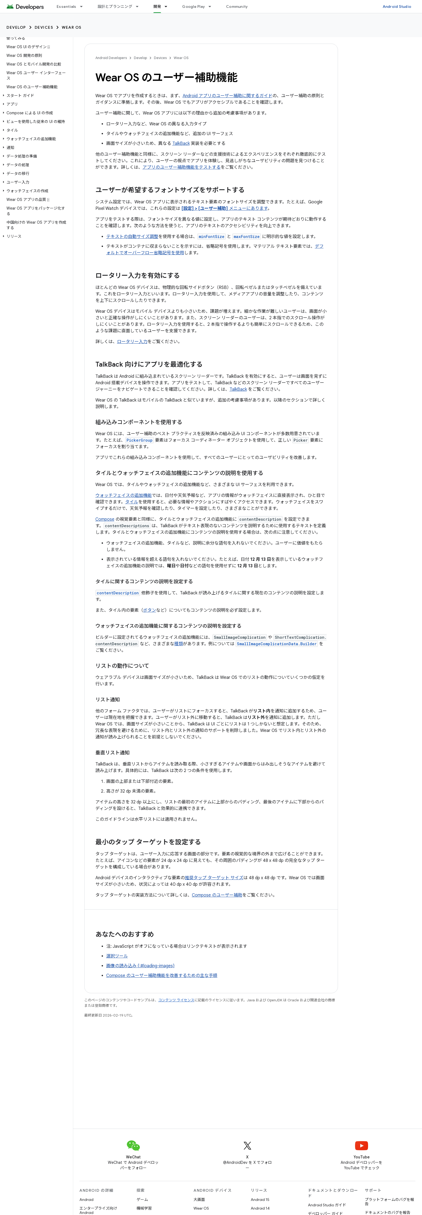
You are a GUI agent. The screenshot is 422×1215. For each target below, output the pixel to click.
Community (237, 6)
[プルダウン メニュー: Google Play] (212, 6)
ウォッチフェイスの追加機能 (123, 495)
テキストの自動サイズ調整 (132, 236)
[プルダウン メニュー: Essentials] (83, 6)
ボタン (149, 610)
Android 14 (260, 1208)
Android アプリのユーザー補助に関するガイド (227, 96)
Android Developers (111, 58)
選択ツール (117, 956)
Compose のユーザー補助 (217, 895)
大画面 (199, 1199)
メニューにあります (224, 208)
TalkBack (181, 143)
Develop (16, 27)
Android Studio (397, 6)
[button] (35, 95)
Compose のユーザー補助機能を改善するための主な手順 (161, 975)
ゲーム (142, 1199)
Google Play (193, 6)
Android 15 (260, 1199)
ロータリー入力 (132, 341)
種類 (178, 644)
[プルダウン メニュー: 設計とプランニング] (139, 6)
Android (86, 1199)
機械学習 (144, 1208)
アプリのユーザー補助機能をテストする (182, 167)
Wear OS (72, 27)
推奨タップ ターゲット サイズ (214, 878)
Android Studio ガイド (327, 1205)
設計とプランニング (115, 6)
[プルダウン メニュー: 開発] (168, 6)
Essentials (66, 6)
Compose (104, 519)
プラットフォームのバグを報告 (389, 1201)
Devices (44, 27)
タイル (131, 502)
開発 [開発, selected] (157, 6)
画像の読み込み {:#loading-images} (140, 966)
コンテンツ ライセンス (176, 1000)
